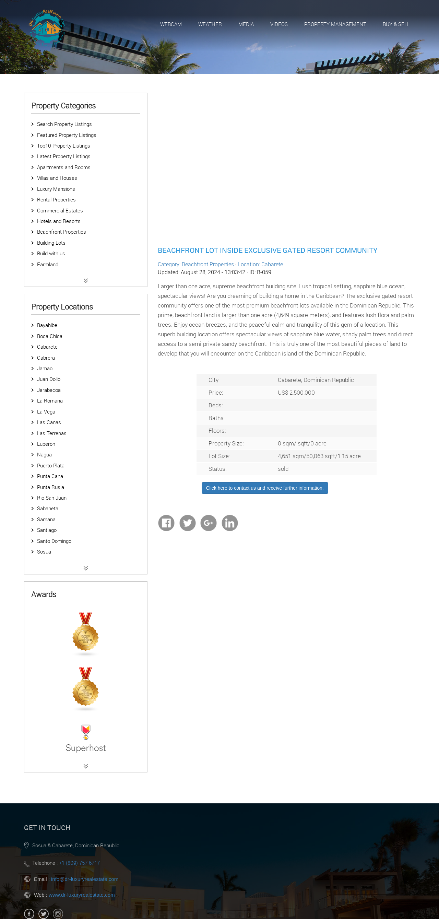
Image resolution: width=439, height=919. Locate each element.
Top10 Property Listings (63, 145)
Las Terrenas (52, 433)
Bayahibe (47, 325)
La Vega (46, 411)
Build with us (51, 253)
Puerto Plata (50, 465)
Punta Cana (50, 476)
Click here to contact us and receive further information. (265, 488)
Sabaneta (47, 508)
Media (246, 24)
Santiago (47, 529)
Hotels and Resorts (59, 221)
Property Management (335, 24)
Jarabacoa (49, 389)
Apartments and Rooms (64, 167)
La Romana (50, 400)
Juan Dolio (48, 378)
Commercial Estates (60, 210)
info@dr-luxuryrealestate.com (84, 879)
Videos (279, 24)
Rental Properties (56, 199)
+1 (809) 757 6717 (79, 862)
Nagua (44, 454)
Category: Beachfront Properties (196, 264)
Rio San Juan (52, 497)
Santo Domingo (54, 540)
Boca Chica (49, 336)
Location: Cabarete (260, 264)
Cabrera (46, 357)
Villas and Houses (57, 177)
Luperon (46, 443)
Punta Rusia (50, 487)
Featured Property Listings (66, 134)
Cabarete (47, 346)
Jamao (44, 368)
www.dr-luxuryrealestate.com (82, 895)
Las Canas (49, 422)
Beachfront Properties (61, 231)
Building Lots (51, 242)
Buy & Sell (396, 24)
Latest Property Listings (64, 156)
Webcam (171, 24)
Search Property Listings (64, 123)
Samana (46, 519)
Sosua (44, 551)
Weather (210, 24)
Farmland (47, 264)
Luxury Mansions (56, 188)
